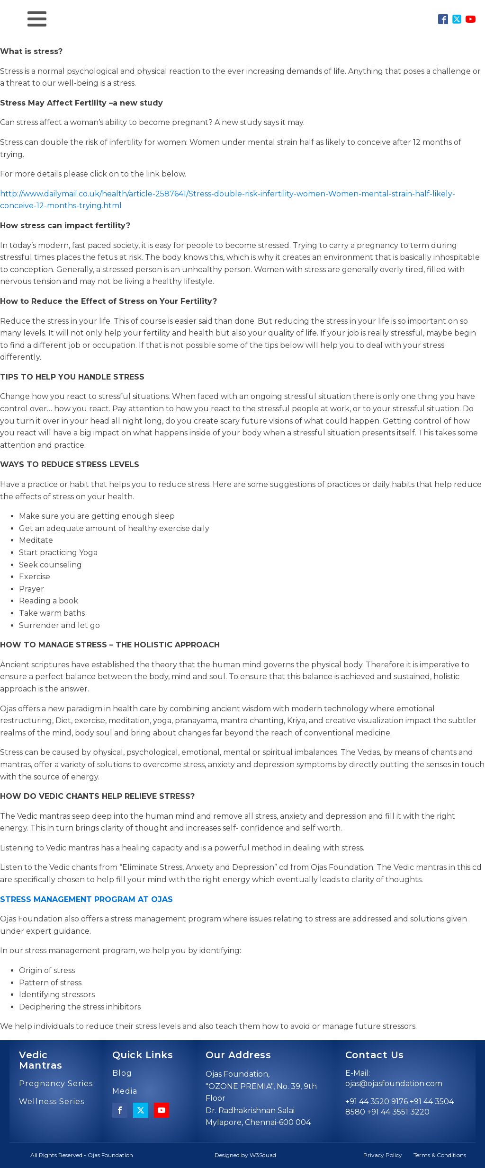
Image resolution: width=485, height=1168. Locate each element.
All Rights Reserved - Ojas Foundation (81, 1155)
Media (124, 1091)
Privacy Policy (382, 1155)
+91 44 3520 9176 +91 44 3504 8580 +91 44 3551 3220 (399, 1106)
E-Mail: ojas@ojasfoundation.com (393, 1078)
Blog (122, 1073)
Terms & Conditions (439, 1155)
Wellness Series (51, 1101)
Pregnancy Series (56, 1084)
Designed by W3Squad (245, 1155)
